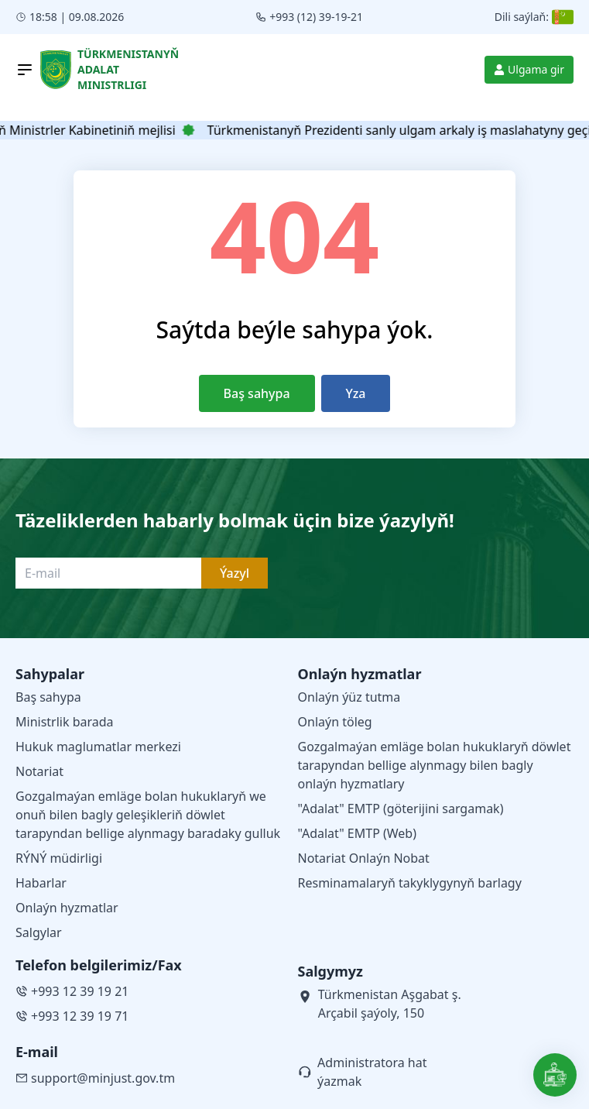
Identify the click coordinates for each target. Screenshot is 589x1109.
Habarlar (41, 882)
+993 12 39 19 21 (71, 991)
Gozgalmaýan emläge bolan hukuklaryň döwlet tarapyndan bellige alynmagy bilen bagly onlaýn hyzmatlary (434, 765)
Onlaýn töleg (335, 721)
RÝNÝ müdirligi (58, 858)
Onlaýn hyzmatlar (66, 907)
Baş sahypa (257, 393)
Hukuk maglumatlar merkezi (98, 746)
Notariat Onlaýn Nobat (364, 858)
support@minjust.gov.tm (95, 1078)
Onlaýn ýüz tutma (349, 697)
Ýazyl (234, 573)
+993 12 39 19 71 (71, 1016)
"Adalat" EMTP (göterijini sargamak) (401, 808)
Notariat (39, 771)
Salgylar (38, 932)
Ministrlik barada (64, 721)
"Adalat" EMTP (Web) (357, 833)
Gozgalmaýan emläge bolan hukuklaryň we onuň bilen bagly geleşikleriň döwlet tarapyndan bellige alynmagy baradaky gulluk (147, 815)
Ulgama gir (529, 69)
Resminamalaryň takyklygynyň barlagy (410, 882)
